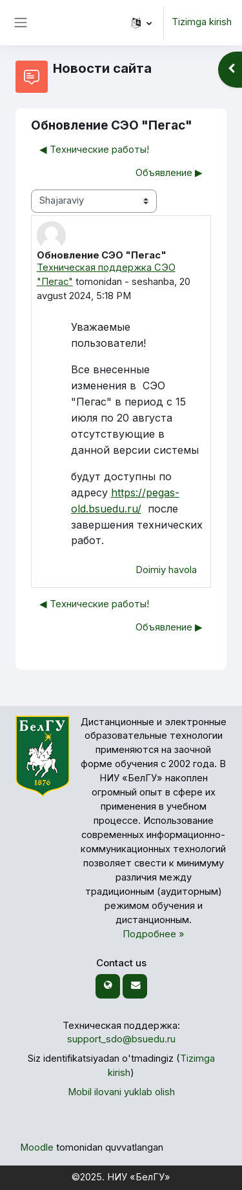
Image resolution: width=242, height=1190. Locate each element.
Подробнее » (154, 934)
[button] (142, 22)
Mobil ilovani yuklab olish (121, 1092)
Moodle (37, 1147)
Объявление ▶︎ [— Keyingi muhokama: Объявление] (169, 173)
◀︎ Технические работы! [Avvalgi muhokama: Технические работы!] (94, 149)
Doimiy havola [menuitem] (166, 570)
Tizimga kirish (202, 22)
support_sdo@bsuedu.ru (121, 1039)
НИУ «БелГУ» (138, 1177)
